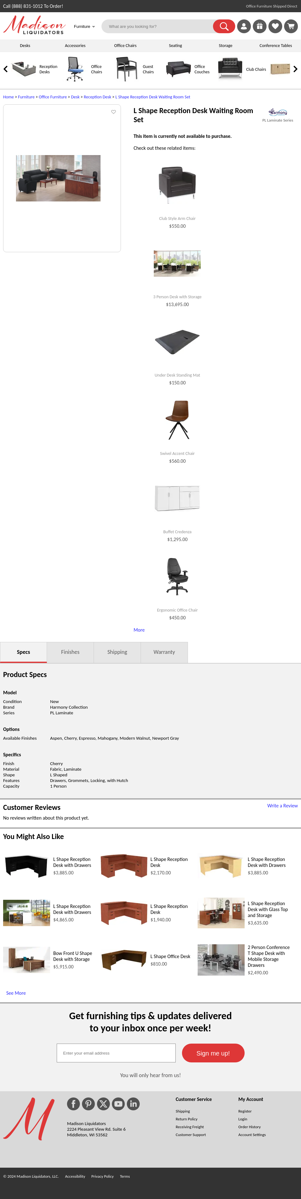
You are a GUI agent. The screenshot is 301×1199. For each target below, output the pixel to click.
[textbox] (116, 1053)
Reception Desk (97, 97)
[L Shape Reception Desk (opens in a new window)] (124, 876)
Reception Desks (48, 69)
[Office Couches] (178, 80)
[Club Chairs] (230, 80)
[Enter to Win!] (260, 31)
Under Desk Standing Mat (177, 375)
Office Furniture (53, 97)
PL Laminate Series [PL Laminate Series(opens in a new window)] (277, 120)
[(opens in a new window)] (278, 112)
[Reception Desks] (23, 80)
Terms (125, 1176)
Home (8, 97)
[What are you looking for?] (161, 26)
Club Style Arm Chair (177, 218)
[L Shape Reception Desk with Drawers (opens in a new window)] (26, 877)
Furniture (26, 97)
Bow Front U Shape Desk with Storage (72, 956)
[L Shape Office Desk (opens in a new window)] (124, 969)
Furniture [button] (84, 27)
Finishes (70, 652)
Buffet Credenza (177, 531)
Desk (75, 97)
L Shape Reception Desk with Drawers (72, 862)
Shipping (117, 652)
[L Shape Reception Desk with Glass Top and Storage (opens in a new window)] (221, 927)
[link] (291, 26)
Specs (23, 652)
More (138, 630)
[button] (224, 26)
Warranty (164, 652)
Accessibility (75, 1176)
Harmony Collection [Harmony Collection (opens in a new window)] (69, 707)
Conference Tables (276, 45)
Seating (175, 45)
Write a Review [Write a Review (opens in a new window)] (282, 806)
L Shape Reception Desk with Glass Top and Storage (268, 909)
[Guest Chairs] (126, 80)
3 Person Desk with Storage (177, 297)
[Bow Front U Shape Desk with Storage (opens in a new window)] (26, 971)
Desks (25, 45)
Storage (225, 45)
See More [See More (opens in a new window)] (16, 993)
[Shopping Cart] (291, 26)
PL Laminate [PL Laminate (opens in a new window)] (61, 713)
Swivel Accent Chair (177, 453)
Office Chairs (125, 45)
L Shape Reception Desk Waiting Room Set (152, 97)
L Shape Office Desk (170, 956)
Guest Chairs (148, 69)
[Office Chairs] (75, 80)
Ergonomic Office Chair (177, 610)
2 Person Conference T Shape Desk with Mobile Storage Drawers (269, 956)
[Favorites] (275, 31)
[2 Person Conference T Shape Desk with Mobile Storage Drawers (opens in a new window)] (221, 974)
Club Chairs (256, 69)
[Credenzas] (281, 80)
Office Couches (202, 69)
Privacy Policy (102, 1176)
